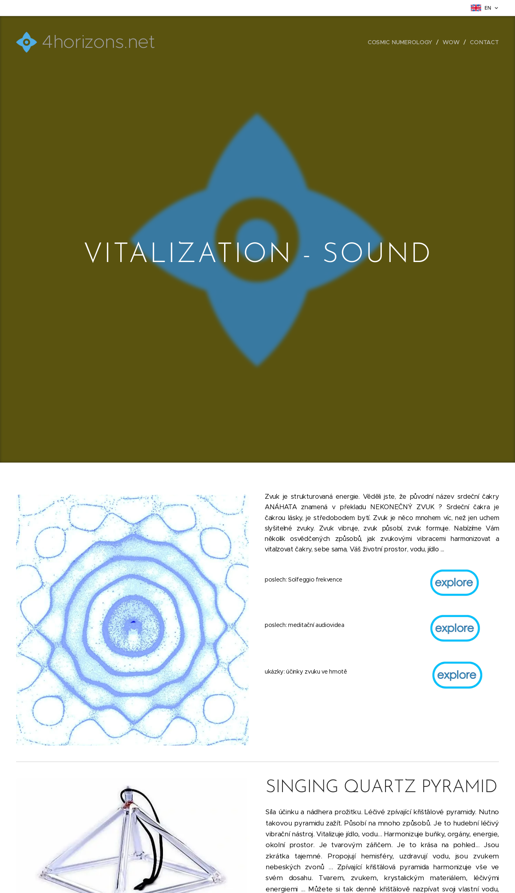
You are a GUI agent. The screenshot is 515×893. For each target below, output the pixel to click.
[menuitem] (403, 42)
